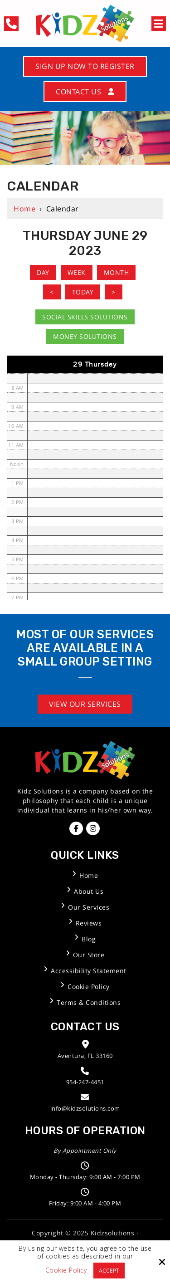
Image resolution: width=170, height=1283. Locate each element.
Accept (109, 1270)
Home (24, 209)
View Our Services (85, 704)
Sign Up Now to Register (85, 66)
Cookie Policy (66, 1270)
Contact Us (85, 92)
